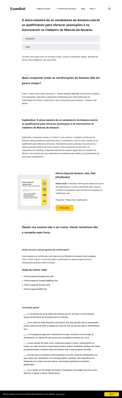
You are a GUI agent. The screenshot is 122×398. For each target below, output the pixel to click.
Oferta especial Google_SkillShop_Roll (41, 280)
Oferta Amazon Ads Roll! (68, 94)
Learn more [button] (60, 394)
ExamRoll (17, 8)
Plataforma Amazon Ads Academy (80, 256)
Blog (83, 8)
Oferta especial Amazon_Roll (37, 285)
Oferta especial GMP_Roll (35, 289)
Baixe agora (64, 208)
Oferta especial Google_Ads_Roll (38, 276)
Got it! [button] (111, 394)
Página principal (43, 8)
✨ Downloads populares (65, 8)
